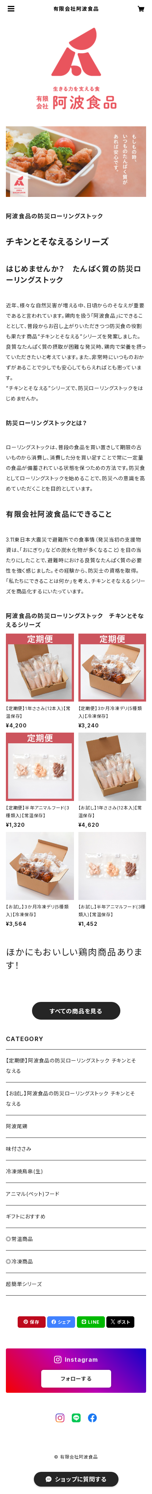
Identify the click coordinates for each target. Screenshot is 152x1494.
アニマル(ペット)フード (33, 1194)
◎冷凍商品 (19, 1261)
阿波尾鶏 (17, 1126)
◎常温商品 (19, 1239)
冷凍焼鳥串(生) (24, 1171)
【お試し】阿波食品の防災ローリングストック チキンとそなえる (70, 1098)
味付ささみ (19, 1149)
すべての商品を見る (76, 1011)
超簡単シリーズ (24, 1284)
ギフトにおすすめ (26, 1216)
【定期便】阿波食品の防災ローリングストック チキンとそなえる (71, 1065)
